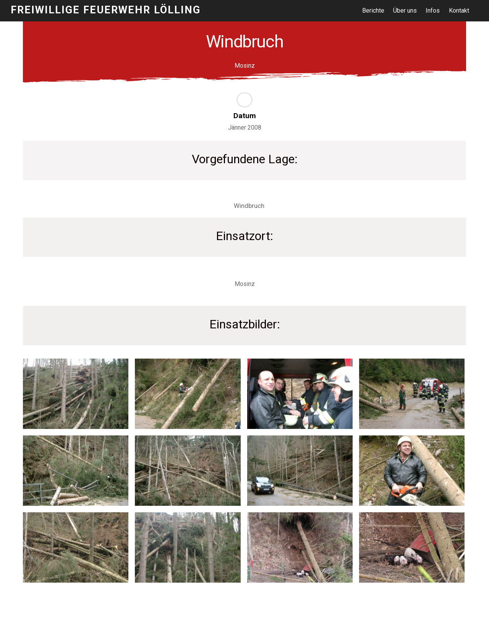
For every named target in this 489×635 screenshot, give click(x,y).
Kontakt (459, 10)
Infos (433, 10)
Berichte (373, 10)
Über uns (405, 10)
